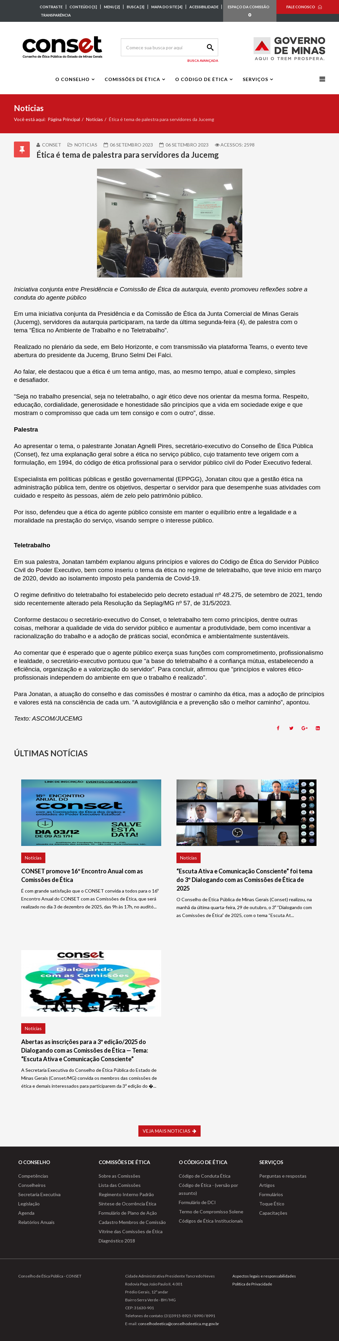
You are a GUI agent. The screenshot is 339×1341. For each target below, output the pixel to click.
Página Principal (64, 119)
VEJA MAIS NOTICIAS (169, 1131)
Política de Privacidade (252, 1283)
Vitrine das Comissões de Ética (131, 1231)
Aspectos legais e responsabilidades (264, 1276)
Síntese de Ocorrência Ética (127, 1203)
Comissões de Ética (132, 79)
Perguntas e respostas (283, 1176)
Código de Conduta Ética (204, 1176)
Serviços (255, 79)
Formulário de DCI (197, 1202)
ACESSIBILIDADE (204, 7)
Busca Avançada (202, 61)
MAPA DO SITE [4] (166, 7)
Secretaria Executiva (39, 1194)
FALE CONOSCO (300, 7)
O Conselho (72, 79)
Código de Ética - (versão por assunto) (208, 1189)
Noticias (94, 119)
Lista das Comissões (120, 1185)
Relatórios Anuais (36, 1222)
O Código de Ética (201, 79)
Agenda (26, 1213)
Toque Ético (271, 1203)
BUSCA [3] (135, 7)
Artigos (267, 1185)
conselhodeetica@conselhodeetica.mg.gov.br (178, 1323)
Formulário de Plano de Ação (128, 1213)
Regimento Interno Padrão (126, 1194)
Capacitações (273, 1213)
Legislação (29, 1203)
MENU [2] (112, 7)
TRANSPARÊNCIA (56, 15)
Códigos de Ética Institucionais (211, 1221)
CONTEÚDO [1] (83, 7)
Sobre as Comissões (119, 1176)
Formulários (271, 1194)
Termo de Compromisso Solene (211, 1211)
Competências (33, 1176)
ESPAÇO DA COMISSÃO (249, 11)
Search (209, 47)
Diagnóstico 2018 (117, 1240)
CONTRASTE (51, 7)
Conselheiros (32, 1185)
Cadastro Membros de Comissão (132, 1222)
